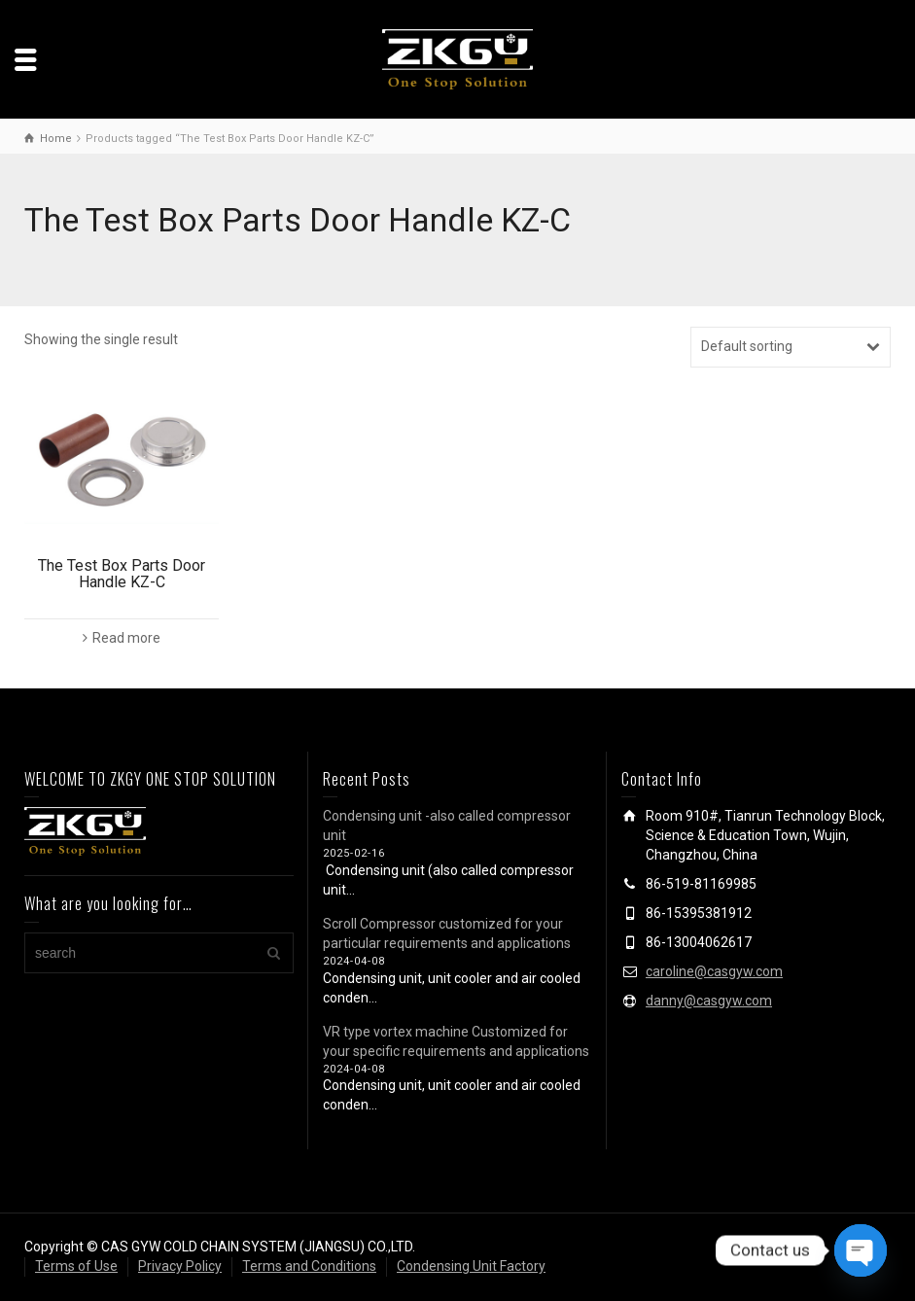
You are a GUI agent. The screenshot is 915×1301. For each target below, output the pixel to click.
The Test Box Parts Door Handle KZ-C (121, 574)
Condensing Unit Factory (471, 1266)
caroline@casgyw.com (714, 971)
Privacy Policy (180, 1266)
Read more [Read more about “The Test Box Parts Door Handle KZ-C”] (126, 638)
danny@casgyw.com (709, 1000)
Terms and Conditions (309, 1266)
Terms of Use (76, 1266)
